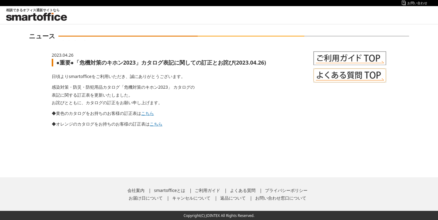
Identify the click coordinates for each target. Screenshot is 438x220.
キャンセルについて (191, 198)
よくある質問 (242, 190)
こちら (147, 113)
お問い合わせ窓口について (280, 198)
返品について (233, 198)
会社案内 (135, 190)
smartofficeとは (169, 190)
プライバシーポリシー (286, 190)
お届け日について (146, 198)
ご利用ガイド (207, 190)
